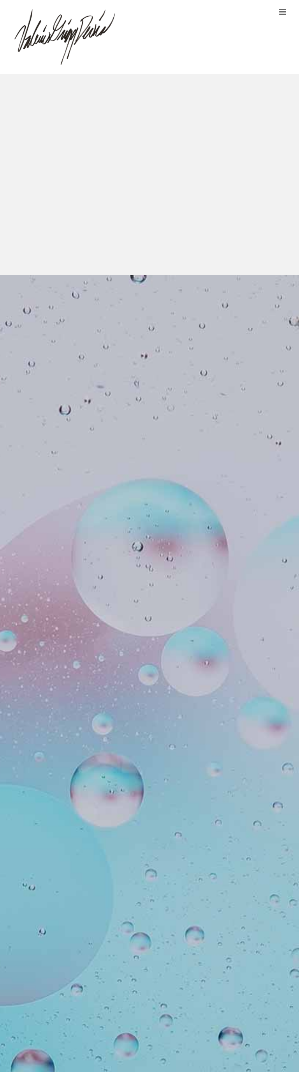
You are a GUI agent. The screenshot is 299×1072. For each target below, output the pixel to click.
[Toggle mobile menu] (283, 12)
